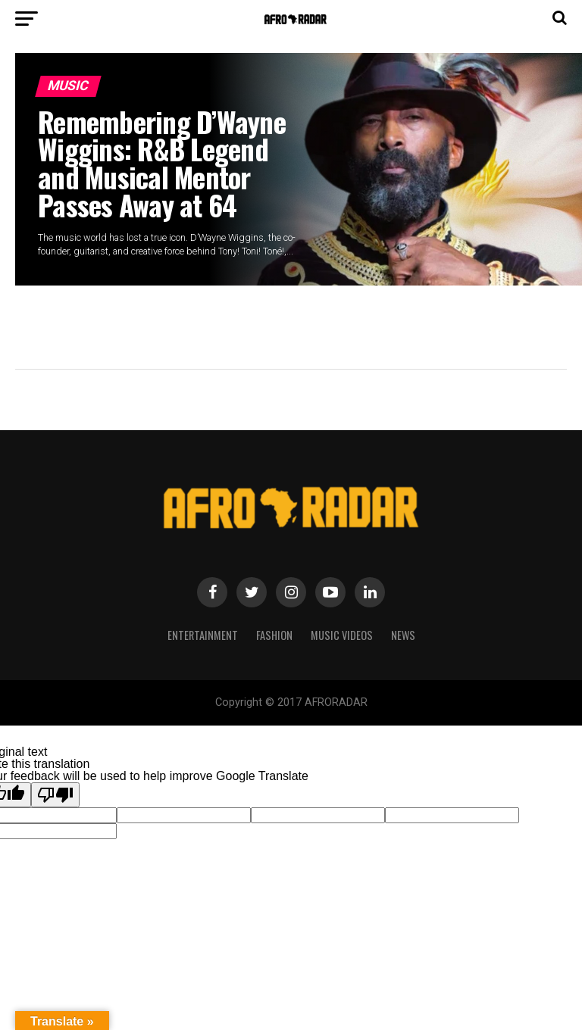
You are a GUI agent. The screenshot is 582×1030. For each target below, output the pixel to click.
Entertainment (202, 635)
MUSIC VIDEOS (342, 635)
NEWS (403, 635)
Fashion (274, 635)
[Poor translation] (55, 794)
